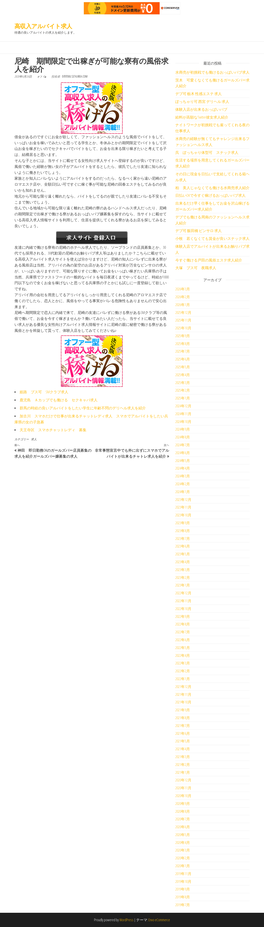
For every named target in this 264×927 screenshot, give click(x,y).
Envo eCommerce (159, 919)
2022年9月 (182, 616)
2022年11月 (183, 600)
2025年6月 (182, 359)
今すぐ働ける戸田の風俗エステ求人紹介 (208, 260)
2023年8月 (182, 530)
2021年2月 (182, 764)
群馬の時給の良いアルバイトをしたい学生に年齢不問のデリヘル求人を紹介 (83, 407)
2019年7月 (182, 904)
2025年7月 (182, 351)
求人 (34, 439)
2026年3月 (182, 288)
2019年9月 (182, 889)
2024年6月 (182, 452)
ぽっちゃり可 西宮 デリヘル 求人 (202, 101)
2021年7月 (182, 725)
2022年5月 (182, 647)
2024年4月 (182, 468)
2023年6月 (182, 546)
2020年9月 (182, 803)
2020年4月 (182, 842)
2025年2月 (182, 390)
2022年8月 (182, 624)
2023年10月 (183, 514)
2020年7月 (182, 818)
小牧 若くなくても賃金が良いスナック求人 (212, 238)
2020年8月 (182, 811)
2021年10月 (183, 702)
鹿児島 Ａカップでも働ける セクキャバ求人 (59, 399)
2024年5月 (182, 460)
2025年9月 (182, 335)
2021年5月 (182, 741)
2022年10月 (183, 608)
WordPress (126, 919)
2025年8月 (182, 343)
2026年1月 (182, 304)
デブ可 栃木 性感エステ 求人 (198, 93)
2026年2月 (182, 296)
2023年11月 (183, 507)
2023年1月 (182, 585)
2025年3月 (182, 382)
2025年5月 (182, 366)
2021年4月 (182, 748)
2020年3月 (182, 850)
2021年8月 (182, 717)
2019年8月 (182, 896)
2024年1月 (182, 491)
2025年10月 (183, 327)
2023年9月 (182, 522)
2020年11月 (183, 787)
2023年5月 (182, 553)
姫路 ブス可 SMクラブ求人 (44, 391)
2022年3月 (182, 663)
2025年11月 (183, 320)
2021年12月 (183, 686)
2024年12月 (183, 405)
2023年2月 (182, 577)
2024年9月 (182, 429)
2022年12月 (183, 592)
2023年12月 (183, 499)
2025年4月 (182, 374)
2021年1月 (182, 772)
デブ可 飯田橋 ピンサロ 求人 (198, 230)
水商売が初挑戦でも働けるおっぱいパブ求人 (212, 72)
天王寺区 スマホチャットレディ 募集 (53, 429)
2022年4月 (182, 655)
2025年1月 (182, 398)
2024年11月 (183, 413)
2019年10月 (183, 881)
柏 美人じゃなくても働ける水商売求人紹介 (212, 187)
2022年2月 (182, 670)
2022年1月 (182, 678)
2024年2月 (182, 483)
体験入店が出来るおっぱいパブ (201, 109)
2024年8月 (182, 437)
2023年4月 (182, 561)
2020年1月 (182, 865)
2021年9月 (182, 709)
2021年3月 (182, 756)
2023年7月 (182, 538)
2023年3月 (182, 569)
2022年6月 (182, 639)
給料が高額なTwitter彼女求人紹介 (201, 117)
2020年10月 (183, 795)
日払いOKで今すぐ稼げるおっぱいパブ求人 (210, 195)
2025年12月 (183, 312)
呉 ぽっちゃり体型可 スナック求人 (206, 152)
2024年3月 (182, 476)
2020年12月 (183, 779)
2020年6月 (182, 826)
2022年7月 (182, 631)
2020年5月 (182, 834)
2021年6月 (182, 733)
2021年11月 (183, 694)
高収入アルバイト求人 (43, 26)
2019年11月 (183, 873)
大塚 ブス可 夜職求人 (195, 267)
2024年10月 (183, 421)
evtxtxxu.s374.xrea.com (74, 76)
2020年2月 (182, 857)
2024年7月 (182, 444)
